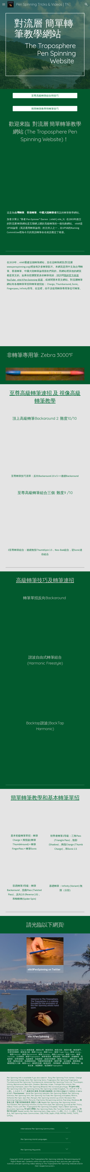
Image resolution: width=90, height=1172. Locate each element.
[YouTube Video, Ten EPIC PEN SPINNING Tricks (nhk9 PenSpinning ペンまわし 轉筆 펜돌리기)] (45, 177)
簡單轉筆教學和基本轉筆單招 (45, 797)
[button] (3, 4)
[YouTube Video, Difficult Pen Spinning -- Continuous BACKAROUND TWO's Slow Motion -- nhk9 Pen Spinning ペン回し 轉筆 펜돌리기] (45, 449)
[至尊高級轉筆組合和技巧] (45, 95)
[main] (45, 44)
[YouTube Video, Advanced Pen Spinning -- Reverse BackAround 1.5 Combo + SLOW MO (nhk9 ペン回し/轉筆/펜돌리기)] (44, 621)
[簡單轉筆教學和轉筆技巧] (45, 108)
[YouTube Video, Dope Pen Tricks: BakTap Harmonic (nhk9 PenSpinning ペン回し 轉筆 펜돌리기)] (44, 752)
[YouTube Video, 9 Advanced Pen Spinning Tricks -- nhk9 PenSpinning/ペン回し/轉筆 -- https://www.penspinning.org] (45, 321)
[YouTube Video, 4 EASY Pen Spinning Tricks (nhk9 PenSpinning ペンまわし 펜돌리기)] (24, 820)
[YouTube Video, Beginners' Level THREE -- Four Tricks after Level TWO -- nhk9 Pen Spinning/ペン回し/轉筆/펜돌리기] (24, 871)
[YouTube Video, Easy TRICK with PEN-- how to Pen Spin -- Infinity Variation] (65, 871)
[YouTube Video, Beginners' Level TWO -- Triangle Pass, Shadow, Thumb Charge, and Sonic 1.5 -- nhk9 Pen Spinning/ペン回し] (65, 820)
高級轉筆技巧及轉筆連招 (45, 580)
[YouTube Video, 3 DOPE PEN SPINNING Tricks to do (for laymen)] (45, 523)
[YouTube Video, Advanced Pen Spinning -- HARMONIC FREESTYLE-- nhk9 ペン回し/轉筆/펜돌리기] (44, 687)
